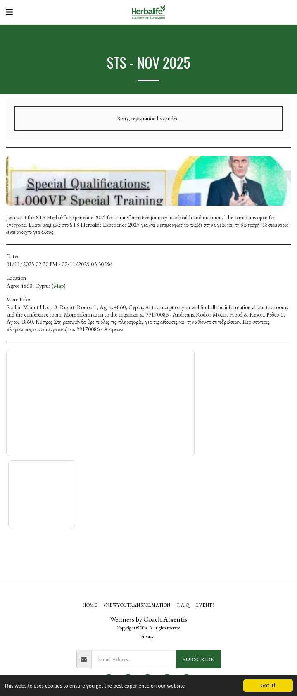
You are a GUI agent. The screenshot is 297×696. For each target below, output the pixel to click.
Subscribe (198, 659)
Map (59, 285)
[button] (9, 12)
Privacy (147, 636)
